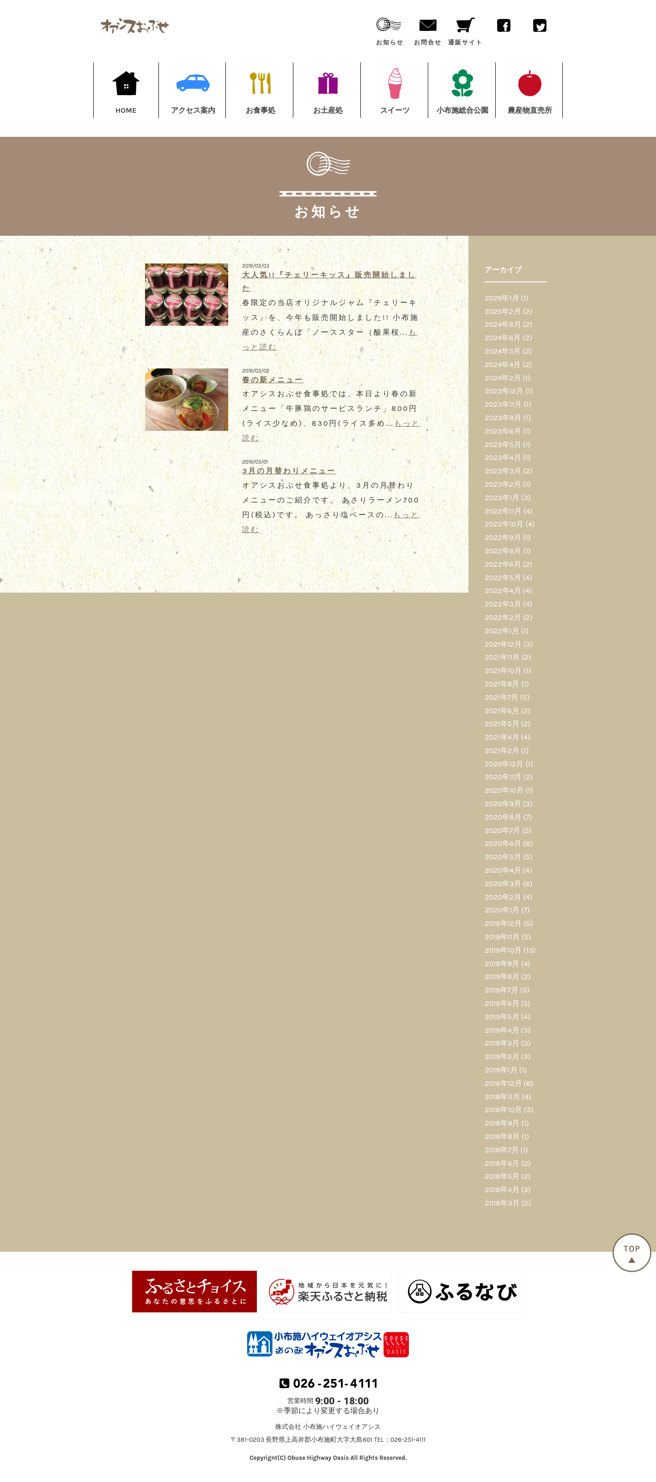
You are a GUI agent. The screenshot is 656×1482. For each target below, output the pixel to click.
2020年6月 (503, 843)
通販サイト (465, 29)
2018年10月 (503, 1109)
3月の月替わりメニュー (289, 470)
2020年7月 (502, 830)
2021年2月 (502, 750)
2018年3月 (502, 1203)
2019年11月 (502, 936)
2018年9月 (502, 1123)
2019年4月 (502, 1030)
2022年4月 (503, 590)
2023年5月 (503, 444)
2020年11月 (503, 776)
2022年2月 (503, 617)
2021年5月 (502, 723)
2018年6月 (502, 1163)
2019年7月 (501, 990)
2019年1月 (501, 1070)
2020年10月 (504, 790)
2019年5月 (502, 1016)
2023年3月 (503, 470)
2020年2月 (503, 897)
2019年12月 (503, 923)
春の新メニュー (273, 379)
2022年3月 (503, 604)
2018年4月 (502, 1189)
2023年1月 (502, 497)
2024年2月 (503, 378)
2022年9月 (503, 537)
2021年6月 (502, 710)
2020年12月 (504, 763)
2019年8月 (502, 976)
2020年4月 (503, 870)
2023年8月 (503, 417)
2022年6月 (503, 564)
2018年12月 (503, 1083)
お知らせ (390, 29)
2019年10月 (503, 950)
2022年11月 (503, 511)
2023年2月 (503, 484)
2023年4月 (503, 457)
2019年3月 (502, 1043)
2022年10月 (504, 524)
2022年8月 (503, 550)
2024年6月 (503, 337)
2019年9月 (502, 963)
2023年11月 (503, 404)
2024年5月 (503, 351)
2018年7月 (501, 1149)
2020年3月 (503, 883)
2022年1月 (502, 630)
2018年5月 (502, 1176)
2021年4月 (502, 737)
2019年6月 (502, 1003)
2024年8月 (503, 324)
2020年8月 (503, 817)
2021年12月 (503, 644)
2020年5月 (503, 856)
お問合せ (428, 29)
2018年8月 (502, 1136)
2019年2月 (502, 1056)
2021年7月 (501, 697)
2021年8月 (502, 684)
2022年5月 (503, 577)
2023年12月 (504, 390)
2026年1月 (502, 298)
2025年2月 (503, 311)
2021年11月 (502, 657)
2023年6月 (503, 431)
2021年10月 (503, 670)
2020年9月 (503, 803)
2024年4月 (503, 364)
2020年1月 (502, 910)
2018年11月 (502, 1096)
